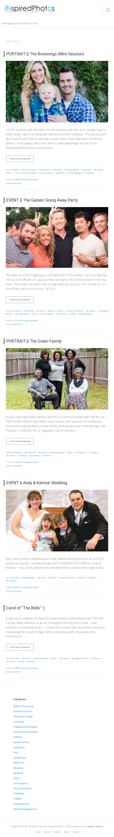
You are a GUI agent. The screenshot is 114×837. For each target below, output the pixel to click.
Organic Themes (95, 826)
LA (19, 173)
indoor (82, 578)
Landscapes (20, 757)
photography (76, 173)
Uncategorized (21, 804)
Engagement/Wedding (25, 727)
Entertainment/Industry (26, 732)
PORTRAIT (19, 793)
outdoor (61, 173)
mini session (47, 173)
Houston (82, 452)
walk (32, 661)
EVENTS (18, 737)
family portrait (73, 170)
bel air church (30, 170)
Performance (21, 783)
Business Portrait (22, 711)
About (47, 832)
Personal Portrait (22, 788)
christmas (46, 170)
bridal (16, 578)
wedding (12, 581)
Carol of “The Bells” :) (25, 607)
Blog (66, 832)
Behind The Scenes (24, 706)
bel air (16, 170)
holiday (88, 170)
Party (16, 778)
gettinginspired (31, 179)
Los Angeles (31, 173)
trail (22, 661)
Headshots (19, 747)
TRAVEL (18, 798)
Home (38, 832)
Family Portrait (21, 742)
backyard (17, 452)
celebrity (30, 311)
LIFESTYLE (19, 763)
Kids (16, 752)
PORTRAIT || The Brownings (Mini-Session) (45, 53)
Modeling (18, 768)
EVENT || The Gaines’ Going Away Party (42, 200)
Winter (48, 455)
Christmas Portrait (23, 716)
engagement (29, 578)
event (41, 311)
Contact (75, 832)
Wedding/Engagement (25, 809)
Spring (23, 455)
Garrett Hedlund (76, 311)
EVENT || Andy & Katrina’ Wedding (36, 482)
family (58, 170)
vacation (36, 455)
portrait (90, 173)
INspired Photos (81, 658)
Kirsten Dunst (23, 314)
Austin (16, 658)
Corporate (19, 721)
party (74, 314)
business (17, 311)
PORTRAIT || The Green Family (34, 341)
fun (62, 311)
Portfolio (57, 832)
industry (92, 311)
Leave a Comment (14, 183)
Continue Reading (21, 159)
